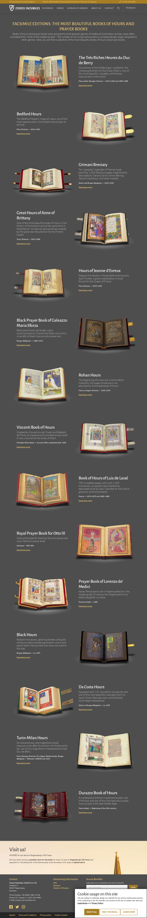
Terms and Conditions (28, 915)
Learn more (129, 912)
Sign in (130, 8)
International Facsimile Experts (22, 2)
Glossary (56, 885)
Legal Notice (83, 903)
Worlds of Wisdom (77, 8)
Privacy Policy (97, 903)
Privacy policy (45, 915)
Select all (92, 912)
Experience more (85, 85)
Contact (109, 8)
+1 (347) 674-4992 (127, 2)
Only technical (110, 912)
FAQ (55, 883)
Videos (60, 8)
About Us (96, 8)
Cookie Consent (61, 915)
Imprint (12, 915)
